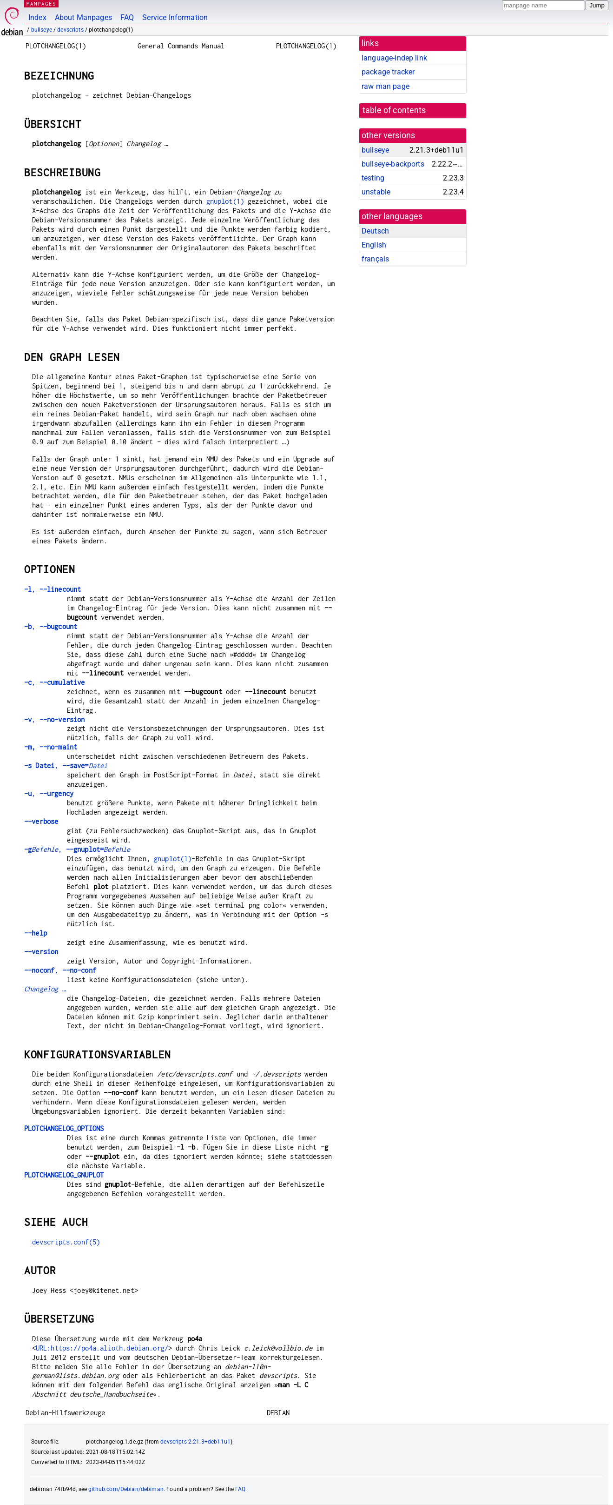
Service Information (175, 17)
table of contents (394, 110)
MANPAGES (41, 3)
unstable (376, 191)
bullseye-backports (393, 164)
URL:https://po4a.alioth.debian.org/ (102, 1348)
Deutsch (375, 231)
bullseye (41, 30)
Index (37, 17)
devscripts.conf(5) (66, 1242)
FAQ (127, 17)
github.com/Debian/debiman (126, 1489)
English (374, 245)
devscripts (70, 30)
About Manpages (83, 17)
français (375, 258)
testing (373, 178)
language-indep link (394, 58)
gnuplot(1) (225, 201)
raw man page (385, 86)
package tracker (388, 71)
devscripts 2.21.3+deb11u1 (195, 1441)
